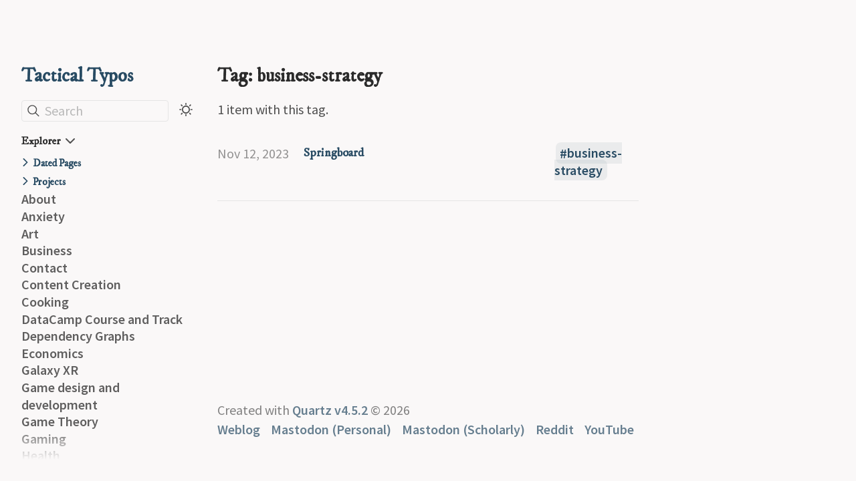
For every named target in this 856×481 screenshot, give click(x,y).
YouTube (609, 429)
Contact (44, 267)
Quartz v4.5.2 (330, 410)
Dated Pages (57, 163)
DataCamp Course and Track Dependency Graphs (102, 328)
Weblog (238, 429)
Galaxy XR (49, 369)
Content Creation (71, 284)
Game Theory (59, 421)
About (38, 198)
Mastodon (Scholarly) (463, 429)
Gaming (43, 438)
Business (46, 250)
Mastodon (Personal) (331, 429)
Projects (49, 182)
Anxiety (43, 216)
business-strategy (588, 162)
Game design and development (70, 396)
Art (30, 233)
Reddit (555, 429)
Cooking (45, 301)
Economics (52, 353)
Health (40, 455)
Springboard (334, 153)
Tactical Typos (77, 76)
